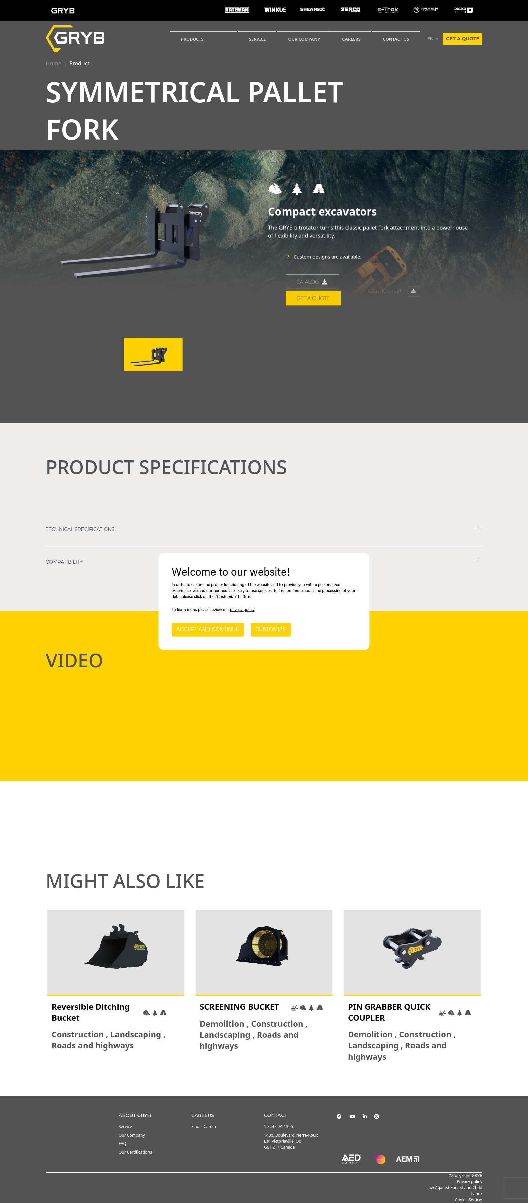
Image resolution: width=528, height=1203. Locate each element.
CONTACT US (396, 39)
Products (192, 39)
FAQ (122, 1143)
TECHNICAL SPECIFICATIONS (80, 529)
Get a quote (463, 39)
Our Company (304, 39)
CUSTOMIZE (270, 630)
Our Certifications (135, 1152)
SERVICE (257, 39)
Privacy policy (469, 1181)
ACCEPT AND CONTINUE (207, 630)
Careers (351, 39)
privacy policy (242, 610)
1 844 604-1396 (278, 1126)
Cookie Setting (468, 1200)
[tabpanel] (116, 986)
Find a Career (204, 1126)
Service (125, 1126)
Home (53, 63)
